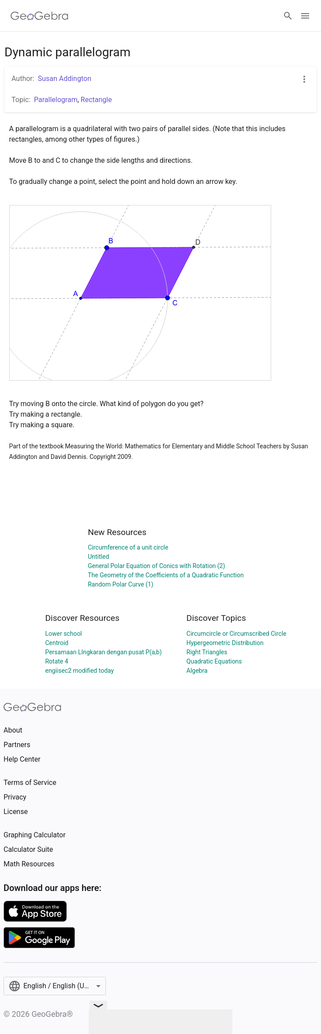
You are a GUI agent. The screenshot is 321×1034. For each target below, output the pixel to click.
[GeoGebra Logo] (39, 15)
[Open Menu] (305, 16)
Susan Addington (64, 78)
